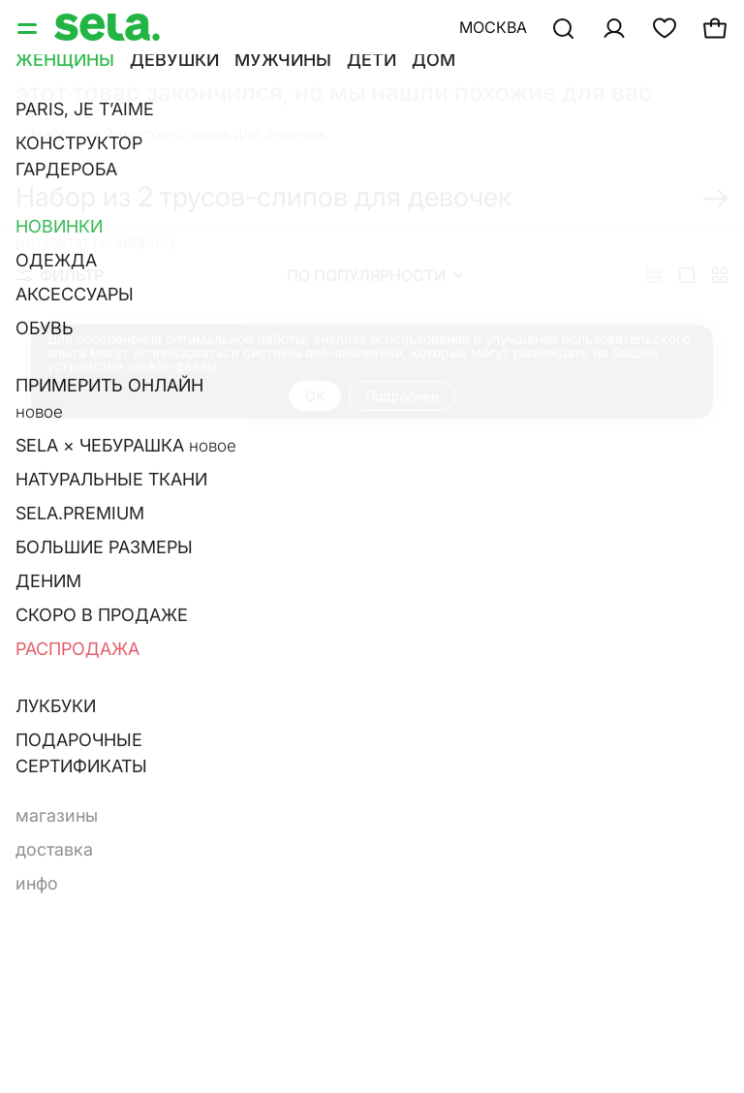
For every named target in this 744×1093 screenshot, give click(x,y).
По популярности (375, 275)
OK (315, 396)
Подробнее (402, 396)
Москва (493, 27)
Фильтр (60, 275)
